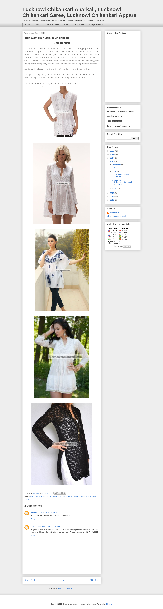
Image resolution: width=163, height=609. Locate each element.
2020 (112, 151)
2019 (112, 154)
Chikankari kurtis (79, 497)
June (114, 171)
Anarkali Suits (53, 25)
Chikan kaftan (35, 497)
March (115, 189)
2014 (112, 196)
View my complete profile (117, 216)
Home (27, 25)
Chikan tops (56, 497)
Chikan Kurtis (46, 497)
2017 (112, 158)
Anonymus (114, 213)
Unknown (34, 512)
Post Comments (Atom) (66, 588)
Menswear (79, 25)
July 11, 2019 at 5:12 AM (48, 512)
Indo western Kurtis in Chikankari (120, 175)
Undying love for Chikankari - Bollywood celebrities (122, 182)
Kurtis (66, 25)
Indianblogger (36, 526)
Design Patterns (96, 25)
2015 (112, 193)
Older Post (94, 580)
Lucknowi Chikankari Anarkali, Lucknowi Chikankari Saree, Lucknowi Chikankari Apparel (80, 12)
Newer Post (29, 580)
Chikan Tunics (67, 497)
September (116, 164)
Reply (33, 519)
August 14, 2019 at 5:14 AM (52, 526)
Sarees (39, 25)
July (114, 168)
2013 (112, 200)
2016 (112, 161)
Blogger (109, 604)
